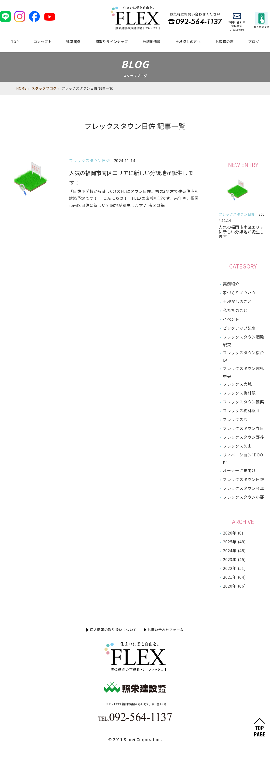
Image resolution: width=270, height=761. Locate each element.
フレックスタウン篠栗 (243, 402)
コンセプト (43, 41)
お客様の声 (225, 41)
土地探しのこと (237, 301)
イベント (231, 319)
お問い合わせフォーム (166, 629)
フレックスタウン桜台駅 (243, 356)
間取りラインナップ (111, 41)
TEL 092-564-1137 (195, 21)
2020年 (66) (234, 586)
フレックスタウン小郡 (243, 497)
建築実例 (73, 41)
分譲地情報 (152, 41)
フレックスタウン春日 (243, 428)
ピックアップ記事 (239, 328)
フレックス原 (235, 419)
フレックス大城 (237, 384)
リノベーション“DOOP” (243, 458)
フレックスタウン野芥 (243, 437)
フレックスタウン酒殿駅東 (243, 341)
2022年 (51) (234, 568)
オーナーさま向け (239, 470)
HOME (21, 88)
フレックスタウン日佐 (237, 214)
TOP (15, 41)
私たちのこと (235, 310)
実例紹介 (231, 284)
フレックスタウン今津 (243, 488)
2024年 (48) (234, 550)
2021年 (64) (234, 577)
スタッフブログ (44, 88)
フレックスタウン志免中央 (243, 372)
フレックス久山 (237, 446)
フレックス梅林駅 (239, 393)
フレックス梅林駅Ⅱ (241, 410)
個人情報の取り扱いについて (113, 629)
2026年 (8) (233, 533)
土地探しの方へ (188, 41)
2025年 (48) (234, 542)
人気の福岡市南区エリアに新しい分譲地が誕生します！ (241, 231)
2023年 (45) (234, 559)
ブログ (253, 41)
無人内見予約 (261, 20)
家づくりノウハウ (239, 293)
